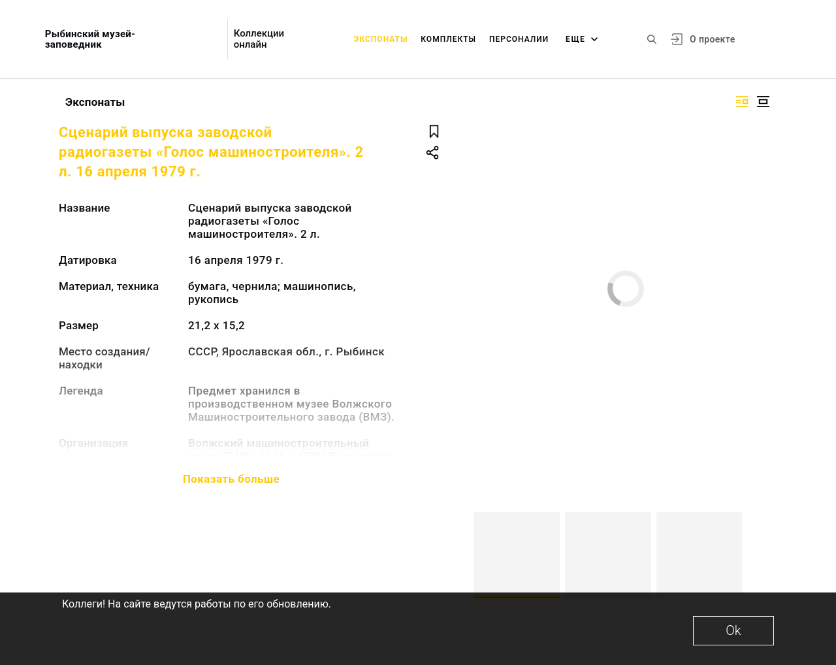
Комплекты (448, 39)
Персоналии (519, 39)
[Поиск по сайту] (651, 39)
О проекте (712, 39)
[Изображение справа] (742, 101)
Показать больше (231, 478)
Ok (733, 630)
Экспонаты (381, 39)
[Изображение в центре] (762, 101)
